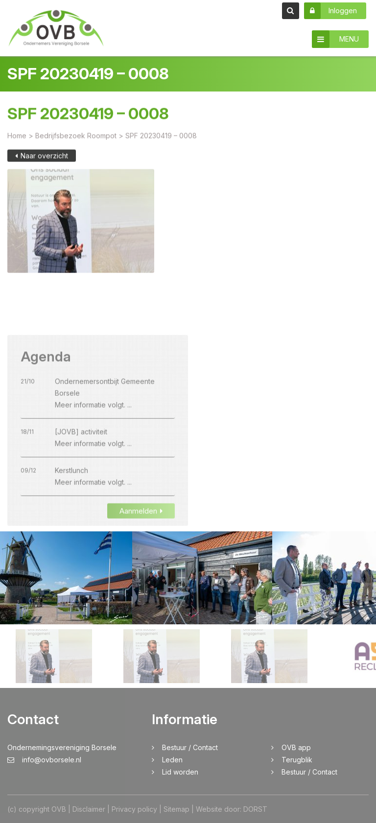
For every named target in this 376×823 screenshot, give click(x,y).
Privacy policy (134, 809)
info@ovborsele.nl (44, 759)
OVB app (296, 747)
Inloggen (330, 10)
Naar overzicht (41, 162)
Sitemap (176, 809)
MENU (335, 39)
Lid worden (180, 772)
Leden (172, 759)
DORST (255, 809)
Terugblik (297, 759)
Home (16, 141)
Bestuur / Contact (190, 747)
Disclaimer (88, 809)
